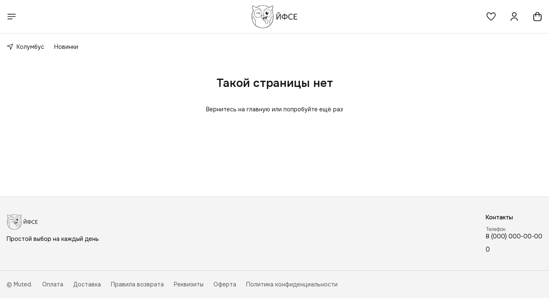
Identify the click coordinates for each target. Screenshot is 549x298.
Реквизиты (189, 284)
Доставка (87, 284)
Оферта (224, 284)
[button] (491, 17)
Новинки (66, 46)
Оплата (52, 284)
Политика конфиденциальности (292, 284)
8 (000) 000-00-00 (514, 236)
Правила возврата (137, 284)
